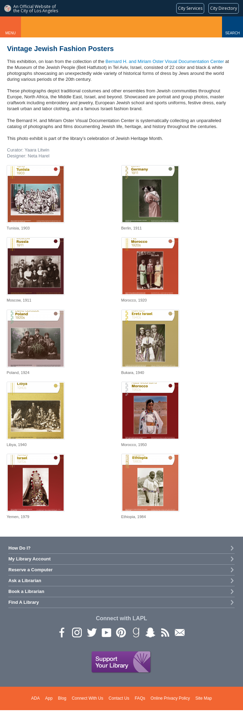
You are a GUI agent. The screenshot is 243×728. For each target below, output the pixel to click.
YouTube (106, 632)
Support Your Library (121, 662)
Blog (62, 698)
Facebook (61, 632)
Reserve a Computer (30, 569)
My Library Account (29, 558)
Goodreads (135, 632)
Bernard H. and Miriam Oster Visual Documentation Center (165, 61)
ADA (35, 698)
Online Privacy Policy (170, 698)
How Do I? (19, 548)
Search (232, 33)
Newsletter (179, 632)
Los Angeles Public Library (121, 27)
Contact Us (119, 698)
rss (164, 632)
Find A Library (23, 602)
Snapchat (150, 632)
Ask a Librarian (24, 580)
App (48, 698)
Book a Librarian (26, 591)
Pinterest (120, 632)
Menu (10, 33)
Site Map (203, 698)
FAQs (140, 698)
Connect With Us (87, 698)
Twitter (91, 632)
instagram (76, 632)
